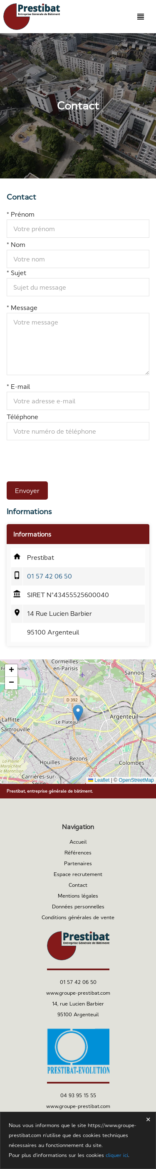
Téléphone (22, 417)
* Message (22, 308)
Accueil (78, 842)
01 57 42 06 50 (49, 576)
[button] (78, 713)
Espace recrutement (78, 874)
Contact (78, 885)
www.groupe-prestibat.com (78, 993)
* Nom (16, 245)
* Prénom (21, 214)
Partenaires (78, 863)
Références (78, 852)
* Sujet (16, 273)
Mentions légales (78, 895)
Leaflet (98, 780)
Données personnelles (78, 906)
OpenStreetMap (136, 780)
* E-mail (18, 386)
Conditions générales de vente (78, 917)
